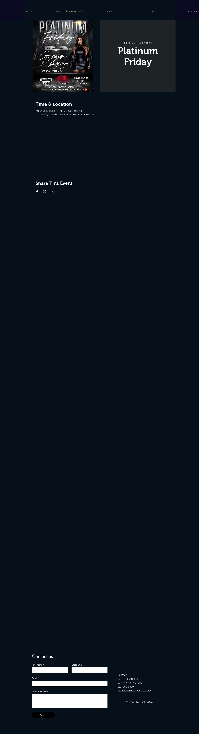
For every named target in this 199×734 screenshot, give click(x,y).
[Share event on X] (44, 191)
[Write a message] (69, 701)
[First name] (49, 670)
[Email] (69, 683)
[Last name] (89, 670)
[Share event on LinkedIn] (52, 191)
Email (35, 678)
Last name (77, 665)
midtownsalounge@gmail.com (134, 690)
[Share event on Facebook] (37, 191)
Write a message (40, 691)
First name (38, 665)
